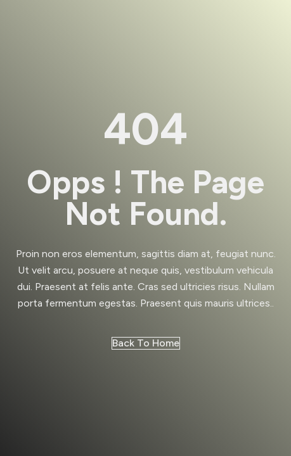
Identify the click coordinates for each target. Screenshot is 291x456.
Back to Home (145, 343)
